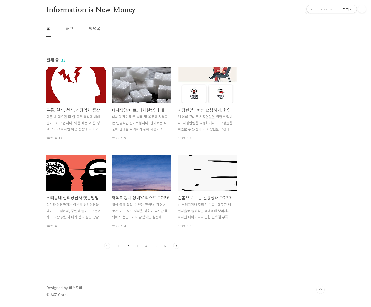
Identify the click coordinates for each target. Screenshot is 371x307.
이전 (107, 246)
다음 (176, 246)
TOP (320, 290)
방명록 (94, 28)
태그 (69, 28)
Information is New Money (91, 10)
